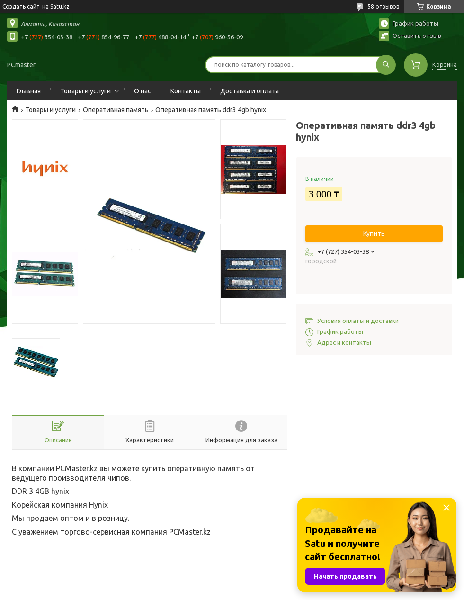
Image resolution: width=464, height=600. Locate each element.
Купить (374, 233)
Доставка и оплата (249, 91)
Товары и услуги (85, 91)
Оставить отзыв (417, 35)
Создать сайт (21, 6)
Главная (29, 91)
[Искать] (386, 65)
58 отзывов (383, 6)
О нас (142, 91)
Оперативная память (116, 110)
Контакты (185, 91)
